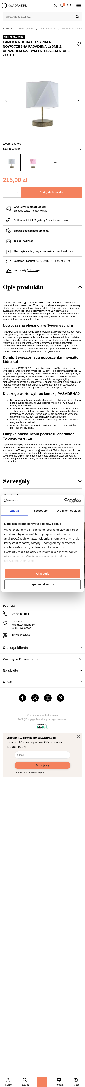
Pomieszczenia (47, 28)
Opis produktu (23, 287)
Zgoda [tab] (14, 510)
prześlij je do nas (64, 251)
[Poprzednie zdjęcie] (7, 100)
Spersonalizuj (42, 584)
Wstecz (8, 28)
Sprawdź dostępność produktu (31, 230)
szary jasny (42, 148)
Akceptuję (42, 573)
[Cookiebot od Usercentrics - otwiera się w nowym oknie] (64, 500)
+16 (54, 162)
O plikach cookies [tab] (69, 510)
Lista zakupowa (64, 4)
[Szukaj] (77, 16)
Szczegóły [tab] (41, 510)
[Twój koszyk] (69, 5)
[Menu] (42, 1082)
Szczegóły (16, 481)
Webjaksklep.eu (50, 715)
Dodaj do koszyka (51, 192)
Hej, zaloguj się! (55, 5)
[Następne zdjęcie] (77, 100)
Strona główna (26, 28)
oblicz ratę (33, 270)
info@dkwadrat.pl (21, 634)
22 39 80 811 (47, 260)
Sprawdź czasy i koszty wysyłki (30, 210)
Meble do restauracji (72, 28)
